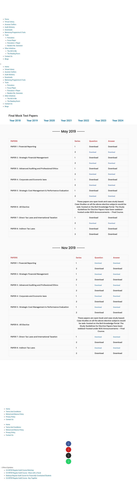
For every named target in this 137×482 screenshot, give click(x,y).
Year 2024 (118, 120)
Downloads (9, 30)
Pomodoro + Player (14, 43)
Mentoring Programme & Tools (16, 32)
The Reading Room (14, 54)
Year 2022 (84, 120)
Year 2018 (16, 120)
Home (7, 19)
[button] (68, 64)
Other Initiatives (10, 48)
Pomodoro (11, 38)
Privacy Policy (11, 416)
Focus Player (11, 40)
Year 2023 (101, 120)
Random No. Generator (15, 46)
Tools (7, 35)
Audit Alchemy (10, 27)
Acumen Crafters (11, 24)
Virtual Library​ (10, 22)
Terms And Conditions (14, 410)
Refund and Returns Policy (15, 413)
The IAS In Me (12, 51)
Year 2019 (33, 120)
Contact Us (9, 56)
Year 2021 (67, 120)
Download (93, 152)
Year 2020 (50, 120)
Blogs (7, 59)
